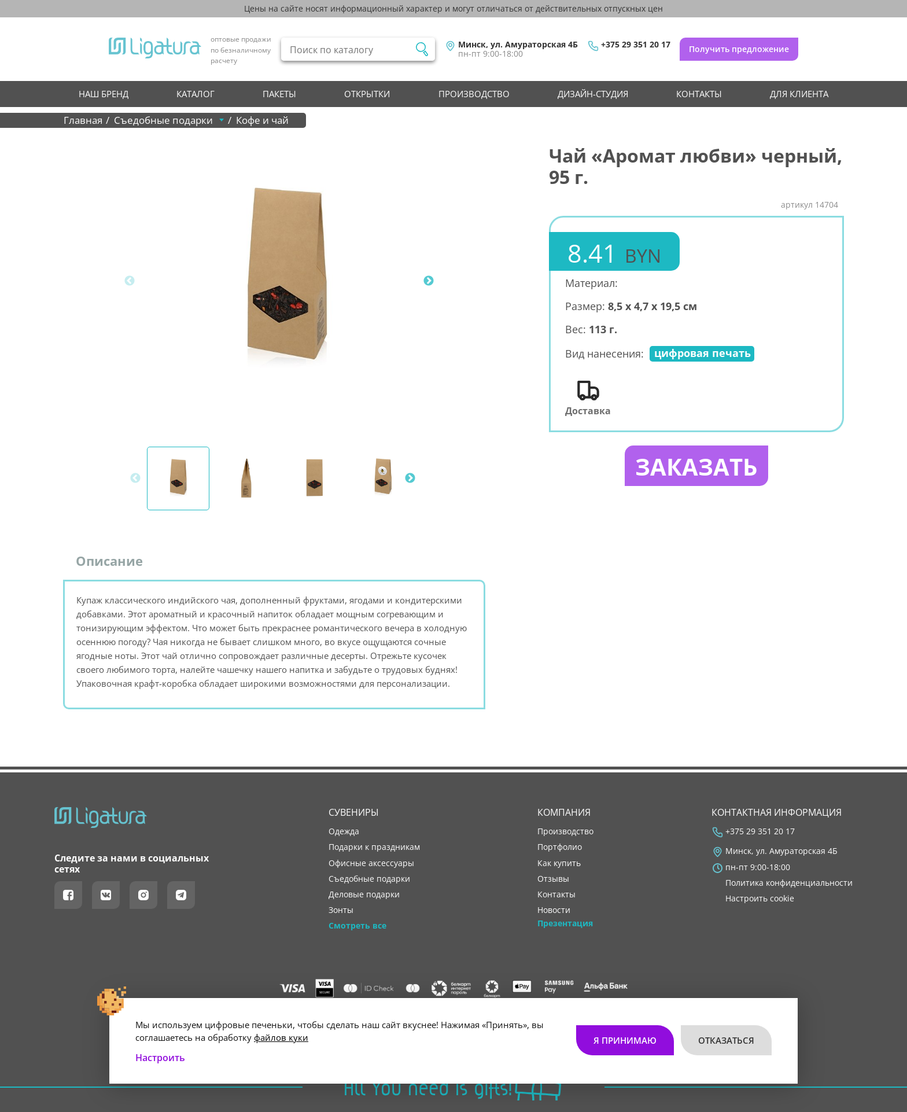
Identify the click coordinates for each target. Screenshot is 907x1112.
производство (474, 94)
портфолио (559, 847)
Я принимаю (625, 1040)
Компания (564, 812)
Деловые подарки (364, 894)
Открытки (367, 94)
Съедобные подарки (369, 878)
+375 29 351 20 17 (635, 44)
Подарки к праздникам (374, 847)
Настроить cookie (759, 898)
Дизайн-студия (593, 94)
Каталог (195, 94)
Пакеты (279, 94)
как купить (559, 863)
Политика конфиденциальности (789, 883)
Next (428, 281)
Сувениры (354, 812)
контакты (699, 94)
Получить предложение (739, 48)
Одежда (344, 831)
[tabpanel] (286, 281)
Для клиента (799, 94)
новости (553, 910)
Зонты (341, 910)
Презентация (565, 923)
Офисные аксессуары (371, 863)
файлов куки (281, 1037)
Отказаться (726, 1040)
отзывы (553, 878)
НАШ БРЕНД (103, 94)
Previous (129, 281)
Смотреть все (357, 925)
